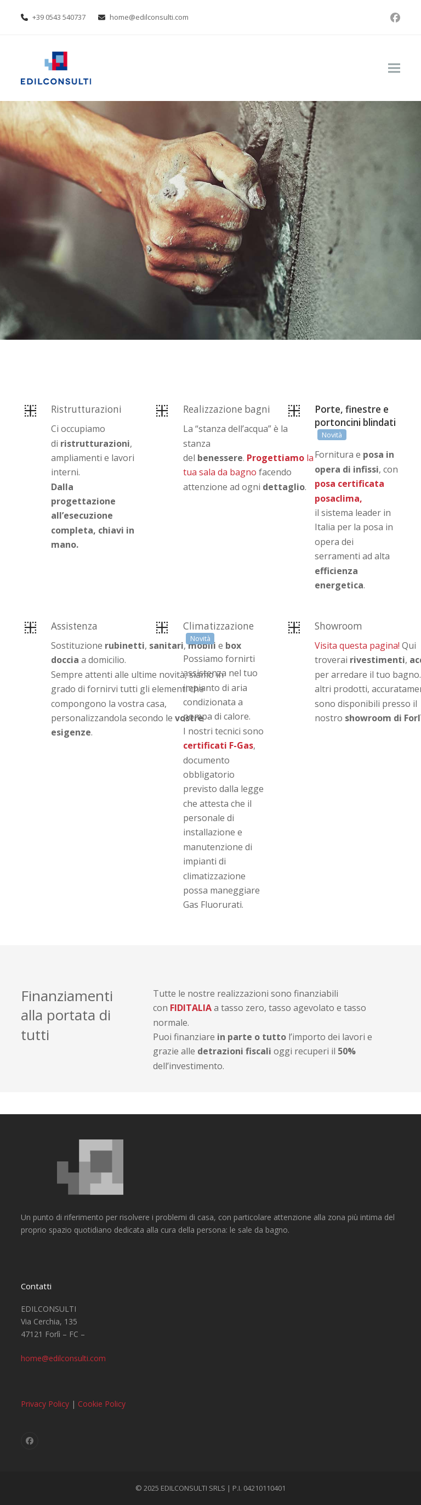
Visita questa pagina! (357, 645)
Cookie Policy (102, 1404)
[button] (394, 68)
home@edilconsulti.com (149, 17)
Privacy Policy (45, 1404)
